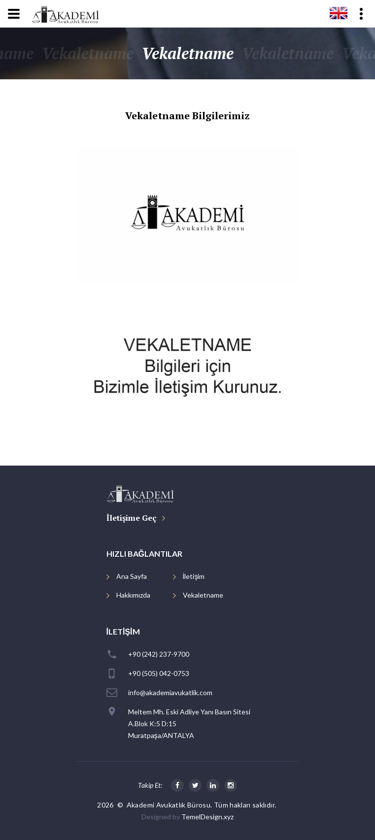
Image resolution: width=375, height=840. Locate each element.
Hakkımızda (133, 595)
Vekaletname (203, 595)
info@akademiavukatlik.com (170, 692)
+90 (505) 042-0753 (158, 673)
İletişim (194, 576)
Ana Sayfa (131, 576)
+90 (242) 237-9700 (158, 654)
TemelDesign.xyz (207, 816)
